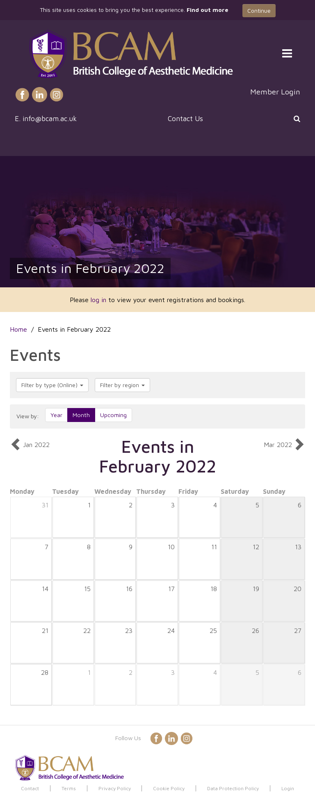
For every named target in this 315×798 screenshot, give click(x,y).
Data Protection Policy (233, 788)
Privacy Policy (114, 788)
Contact (30, 788)
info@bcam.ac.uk (50, 119)
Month (81, 414)
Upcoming (113, 414)
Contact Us (185, 119)
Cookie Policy (169, 788)
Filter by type (52, 384)
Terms (69, 788)
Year (56, 414)
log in (98, 299)
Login (287, 788)
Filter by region (122, 384)
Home (18, 329)
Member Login (275, 91)
